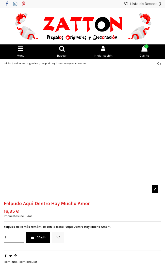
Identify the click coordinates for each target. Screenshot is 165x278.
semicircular (28, 262)
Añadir (38, 237)
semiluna (11, 262)
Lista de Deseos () (142, 4)
